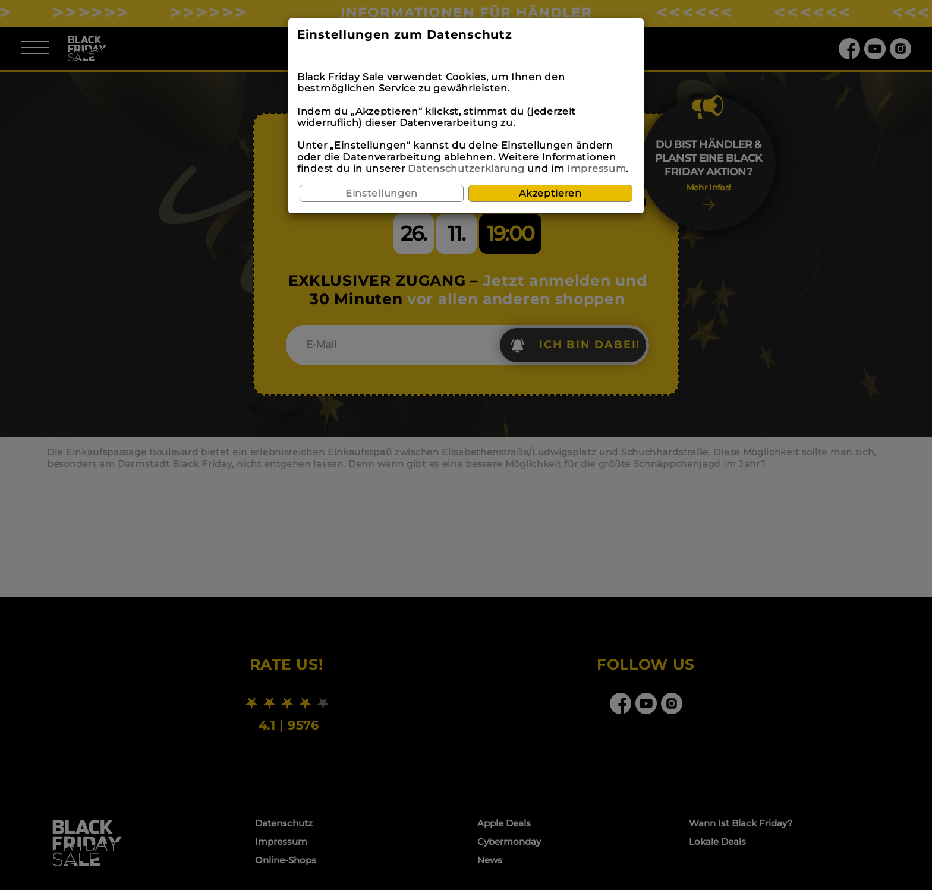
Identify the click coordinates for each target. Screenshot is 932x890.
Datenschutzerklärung (466, 168)
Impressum (596, 168)
